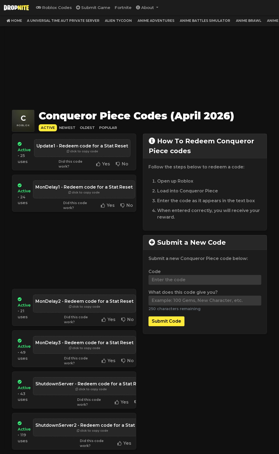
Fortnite (123, 7)
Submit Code (166, 321)
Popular (108, 128)
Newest (67, 128)
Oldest (87, 128)
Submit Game (93, 7)
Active (48, 128)
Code (154, 271)
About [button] (145, 7)
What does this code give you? (183, 292)
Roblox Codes (54, 7)
